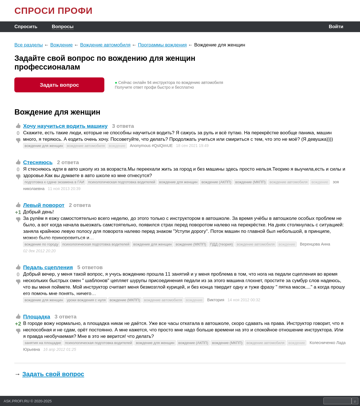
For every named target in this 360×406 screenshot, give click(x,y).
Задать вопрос (59, 85)
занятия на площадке (42, 343)
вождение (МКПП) (250, 182)
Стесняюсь (38, 162)
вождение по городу (41, 244)
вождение (117, 146)
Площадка (36, 317)
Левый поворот (43, 205)
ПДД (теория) (221, 244)
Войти (336, 26)
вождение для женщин (43, 146)
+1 (18, 212)
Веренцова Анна (315, 244)
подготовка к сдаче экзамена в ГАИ (54, 182)
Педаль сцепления (48, 267)
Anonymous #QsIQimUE (151, 145)
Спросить (25, 26)
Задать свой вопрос (53, 374)
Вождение (61, 45)
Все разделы (28, 45)
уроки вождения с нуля (86, 300)
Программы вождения (162, 45)
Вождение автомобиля (105, 45)
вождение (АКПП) (216, 182)
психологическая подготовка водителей (121, 182)
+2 (18, 324)
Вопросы (62, 26)
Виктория (215, 300)
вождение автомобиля (86, 146)
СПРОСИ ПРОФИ (53, 11)
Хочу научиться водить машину (65, 126)
